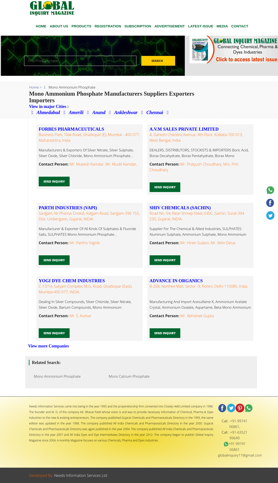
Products (81, 26)
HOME (41, 26)
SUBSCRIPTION (137, 26)
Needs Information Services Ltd (80, 475)
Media (222, 26)
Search (158, 61)
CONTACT (239, 26)
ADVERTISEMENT (170, 26)
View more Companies (48, 346)
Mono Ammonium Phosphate (56, 376)
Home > (35, 87)
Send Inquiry (54, 182)
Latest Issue (200, 26)
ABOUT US (59, 26)
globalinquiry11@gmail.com (240, 455)
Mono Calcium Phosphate (128, 376)
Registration (108, 26)
